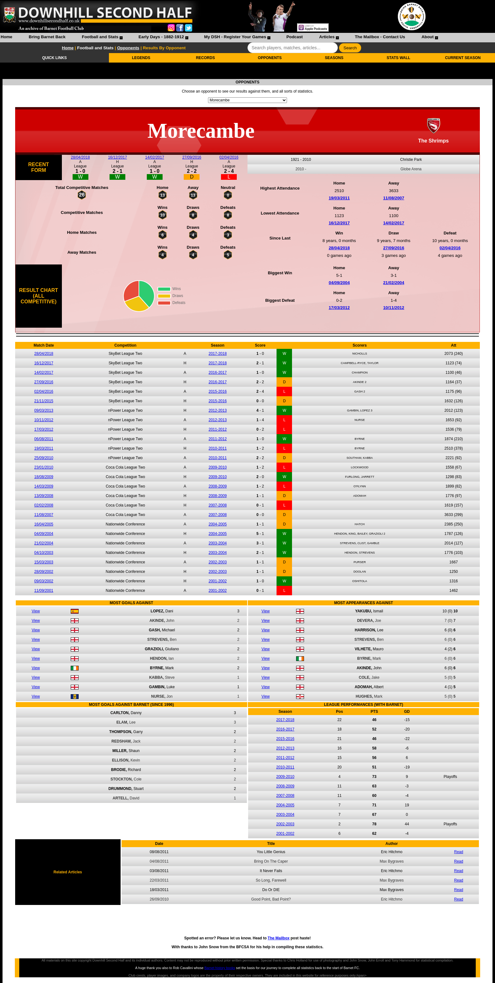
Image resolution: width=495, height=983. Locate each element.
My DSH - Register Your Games (235, 36)
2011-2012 (218, 429)
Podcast (294, 36)
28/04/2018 (80, 157)
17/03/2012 (339, 307)
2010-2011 (218, 448)
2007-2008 (218, 505)
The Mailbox (278, 938)
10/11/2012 (393, 307)
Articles (327, 36)
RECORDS (205, 58)
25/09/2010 (43, 458)
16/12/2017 (117, 157)
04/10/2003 (43, 552)
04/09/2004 (339, 282)
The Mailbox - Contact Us (380, 36)
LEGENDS (141, 58)
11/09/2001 (43, 590)
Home (6, 36)
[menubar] (219, 37)
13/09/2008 (43, 496)
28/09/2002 (43, 571)
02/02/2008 (43, 505)
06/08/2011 (43, 439)
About (427, 36)
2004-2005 (218, 524)
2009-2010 (218, 467)
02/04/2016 (228, 157)
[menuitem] (6, 37)
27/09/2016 (191, 157)
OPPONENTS (270, 58)
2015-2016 (218, 391)
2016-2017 (218, 372)
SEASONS (334, 58)
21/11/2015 (43, 401)
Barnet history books (219, 968)
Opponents (128, 48)
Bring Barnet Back (47, 36)
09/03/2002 (43, 581)
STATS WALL (398, 58)
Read (458, 852)
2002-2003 (218, 562)
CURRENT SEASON (463, 58)
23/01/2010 (43, 467)
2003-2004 (218, 543)
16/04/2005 (43, 524)
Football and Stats (100, 36)
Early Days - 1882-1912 (161, 36)
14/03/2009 (43, 486)
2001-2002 (218, 581)
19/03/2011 (339, 198)
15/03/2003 (43, 562)
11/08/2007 (393, 198)
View (36, 611)
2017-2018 (218, 353)
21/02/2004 (393, 282)
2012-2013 (218, 410)
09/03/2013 (43, 410)
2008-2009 (218, 486)
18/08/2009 (43, 477)
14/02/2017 (154, 157)
